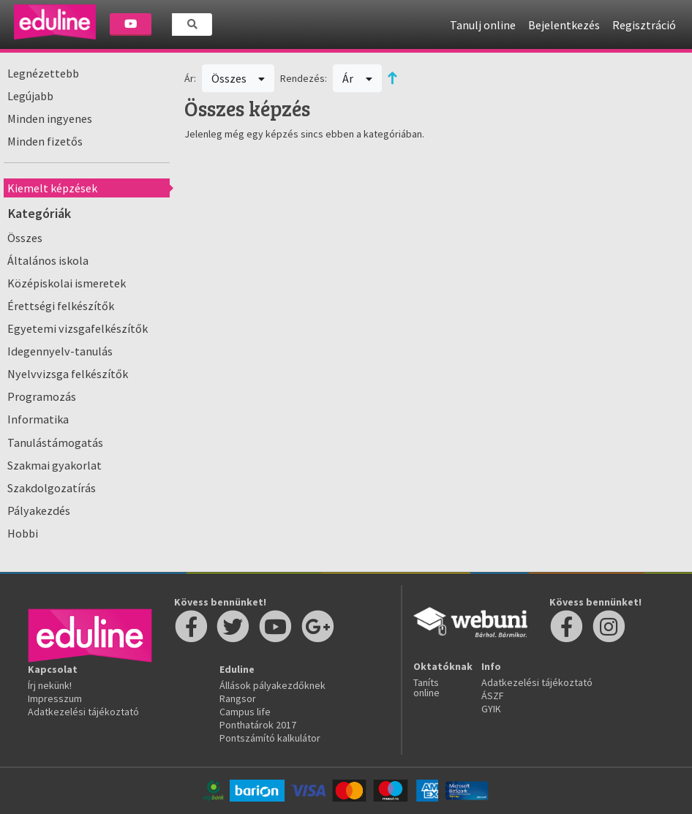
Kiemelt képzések (52, 188)
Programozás (41, 396)
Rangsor (237, 698)
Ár (357, 78)
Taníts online (426, 687)
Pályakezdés (38, 510)
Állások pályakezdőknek (272, 685)
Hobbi (22, 533)
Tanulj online (483, 25)
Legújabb (30, 95)
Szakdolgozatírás (51, 488)
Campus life (245, 711)
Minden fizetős (45, 141)
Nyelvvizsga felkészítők (67, 373)
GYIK (491, 708)
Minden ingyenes (49, 118)
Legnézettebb (43, 73)
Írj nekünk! (50, 685)
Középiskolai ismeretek (66, 283)
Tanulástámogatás (55, 442)
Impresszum (55, 698)
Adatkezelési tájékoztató (83, 711)
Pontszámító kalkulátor (269, 738)
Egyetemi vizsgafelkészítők (77, 328)
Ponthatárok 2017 (257, 724)
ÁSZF (492, 695)
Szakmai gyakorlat (54, 465)
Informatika (38, 419)
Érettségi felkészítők (60, 305)
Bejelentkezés (564, 25)
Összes (24, 237)
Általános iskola (48, 260)
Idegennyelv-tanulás (60, 351)
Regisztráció (644, 25)
